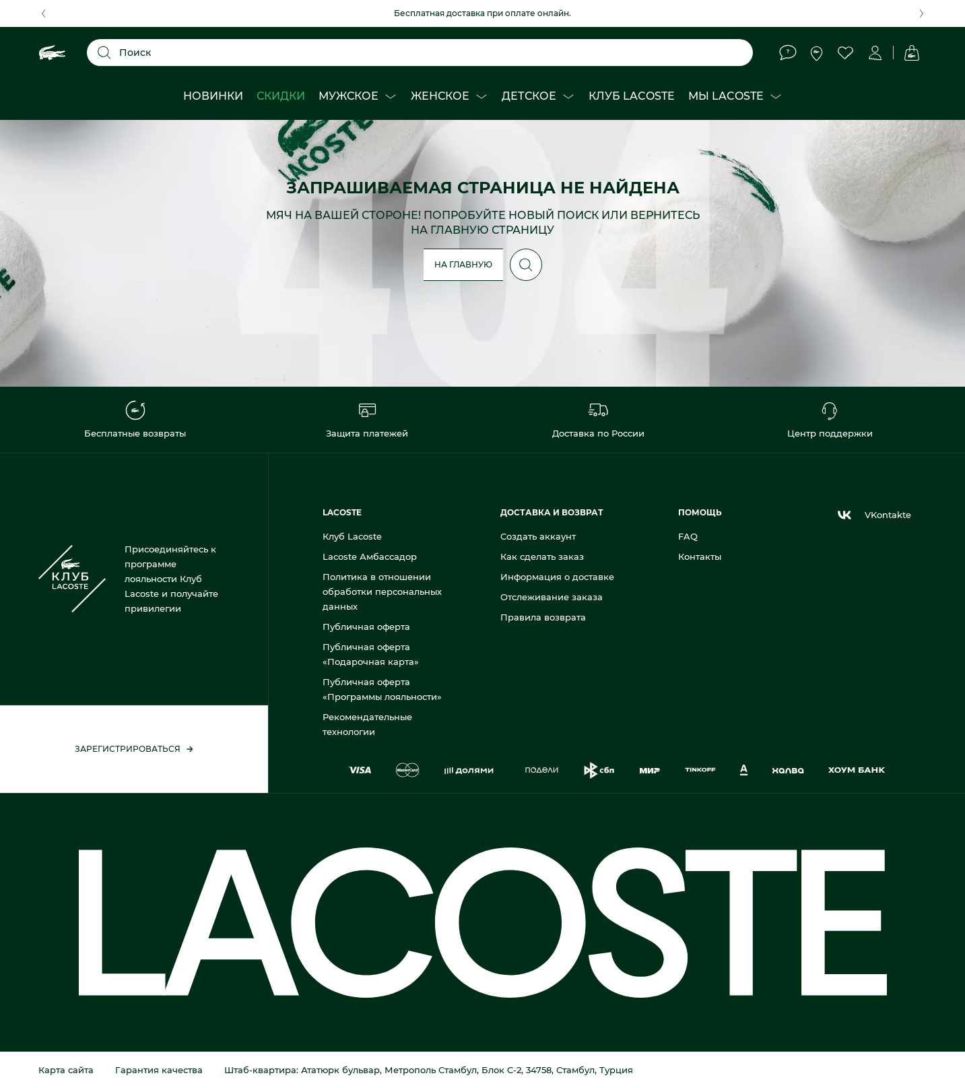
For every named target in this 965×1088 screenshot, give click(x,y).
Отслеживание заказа (551, 596)
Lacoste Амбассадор (370, 556)
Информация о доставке (557, 576)
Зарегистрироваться (134, 749)
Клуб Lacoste (352, 536)
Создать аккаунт (538, 536)
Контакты (699, 556)
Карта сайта (66, 1069)
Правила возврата (543, 617)
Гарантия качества (159, 1069)
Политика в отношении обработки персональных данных (382, 591)
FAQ (688, 536)
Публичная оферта (366, 626)
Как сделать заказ (542, 556)
